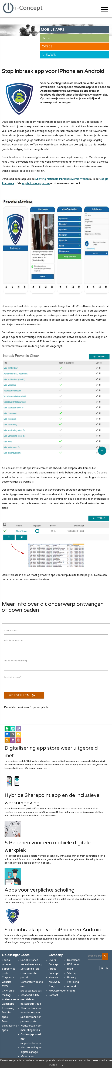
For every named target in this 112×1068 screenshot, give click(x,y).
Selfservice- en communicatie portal (30, 973)
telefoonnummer (13, 640)
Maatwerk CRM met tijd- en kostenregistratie (31, 999)
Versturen (22, 695)
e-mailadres (11, 630)
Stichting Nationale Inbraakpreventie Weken (62, 178)
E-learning (8, 1008)
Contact (53, 995)
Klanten (53, 977)
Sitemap (72, 973)
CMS (5, 986)
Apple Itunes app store (36, 183)
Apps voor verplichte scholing (39, 890)
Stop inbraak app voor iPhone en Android (53, 930)
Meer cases (28, 1056)
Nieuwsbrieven (57, 990)
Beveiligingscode (12, 677)
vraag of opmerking (15, 660)
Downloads (73, 960)
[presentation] (30, 685)
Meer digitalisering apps (9, 1026)
